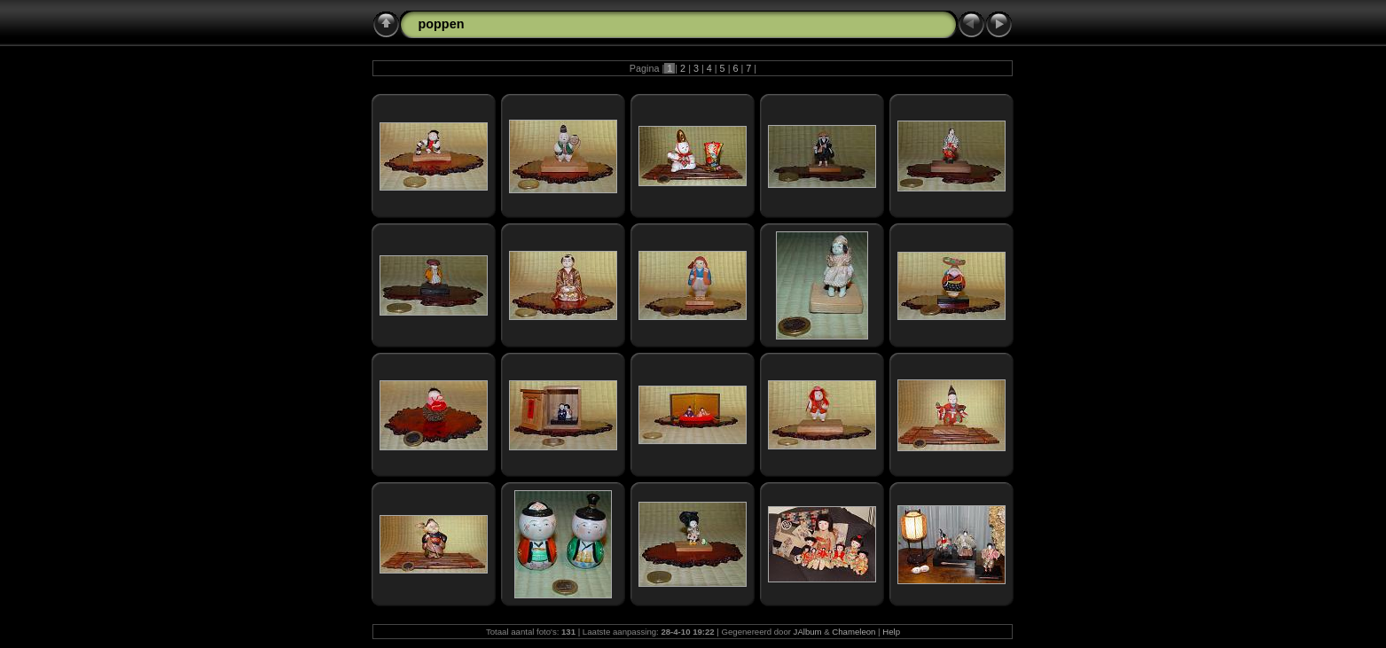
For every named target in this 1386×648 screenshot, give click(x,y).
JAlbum (808, 631)
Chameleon (853, 631)
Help (891, 631)
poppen (441, 24)
